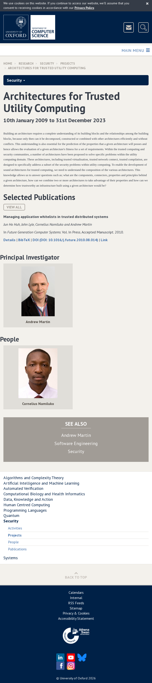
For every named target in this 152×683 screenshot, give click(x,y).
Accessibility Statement (76, 618)
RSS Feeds (76, 603)
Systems (10, 557)
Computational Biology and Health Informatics (44, 493)
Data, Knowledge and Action (28, 499)
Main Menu (135, 50)
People (13, 542)
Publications (17, 549)
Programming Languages (25, 510)
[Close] (147, 3)
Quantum (11, 515)
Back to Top (76, 575)
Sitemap (76, 608)
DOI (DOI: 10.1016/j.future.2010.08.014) (66, 240)
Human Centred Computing (26, 504)
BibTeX (24, 240)
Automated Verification (23, 488)
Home (7, 63)
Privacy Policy (84, 8)
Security (47, 63)
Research (26, 63)
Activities (15, 528)
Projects (67, 63)
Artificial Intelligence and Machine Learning (41, 483)
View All (14, 207)
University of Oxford (74, 678)
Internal (76, 597)
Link (104, 240)
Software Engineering (76, 443)
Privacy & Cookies (76, 613)
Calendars (76, 592)
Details (9, 240)
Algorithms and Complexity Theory (33, 477)
